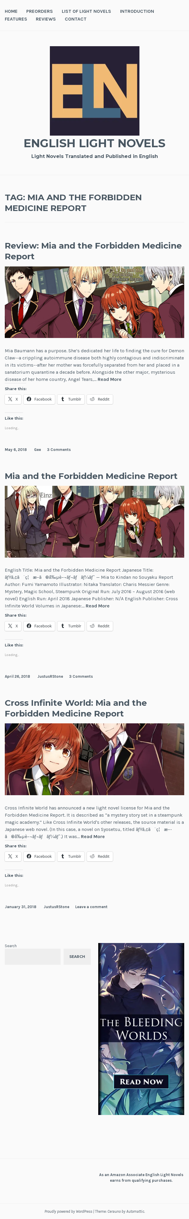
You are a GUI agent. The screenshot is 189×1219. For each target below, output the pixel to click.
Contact (76, 19)
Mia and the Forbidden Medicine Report (91, 476)
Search (11, 946)
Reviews (46, 19)
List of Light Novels (86, 11)
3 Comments (59, 449)
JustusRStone (50, 676)
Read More (110, 379)
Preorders (39, 11)
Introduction (137, 11)
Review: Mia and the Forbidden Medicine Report (93, 251)
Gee (37, 449)
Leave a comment (91, 907)
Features (16, 19)
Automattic (135, 1211)
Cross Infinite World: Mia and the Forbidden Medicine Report (76, 708)
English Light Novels (94, 143)
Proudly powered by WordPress (68, 1211)
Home (11, 11)
